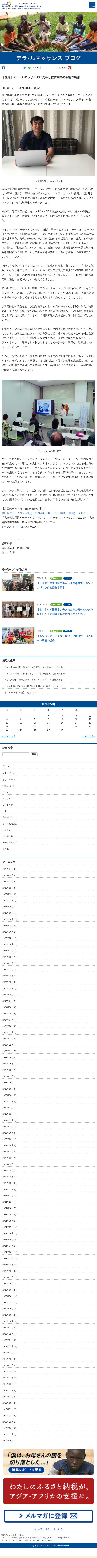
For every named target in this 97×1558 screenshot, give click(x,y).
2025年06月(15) (9, 932)
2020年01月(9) (9, 1340)
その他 (5, 849)
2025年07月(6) (9, 925)
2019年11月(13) (9, 1352)
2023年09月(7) (9, 1064)
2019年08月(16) (9, 1371)
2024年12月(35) (9, 969)
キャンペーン (8, 780)
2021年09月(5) (9, 1214)
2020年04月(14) (9, 1321)
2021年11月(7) (9, 1202)
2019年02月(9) (9, 1409)
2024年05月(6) (9, 1013)
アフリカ (6, 798)
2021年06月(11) (9, 1233)
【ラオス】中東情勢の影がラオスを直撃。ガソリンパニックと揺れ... (34, 667)
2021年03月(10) (9, 1252)
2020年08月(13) (9, 1296)
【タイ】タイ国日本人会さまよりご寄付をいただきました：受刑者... (34, 673)
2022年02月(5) (9, 1183)
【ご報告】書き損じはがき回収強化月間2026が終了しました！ (31, 686)
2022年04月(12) (9, 1170)
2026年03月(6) (9, 875)
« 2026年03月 (8, 736)
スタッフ (6, 830)
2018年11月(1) (9, 1422)
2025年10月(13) (9, 906)
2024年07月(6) (9, 1001)
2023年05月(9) (9, 1089)
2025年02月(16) (9, 957)
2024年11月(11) (9, 976)
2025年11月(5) (9, 900)
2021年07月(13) (9, 1227)
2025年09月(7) (9, 913)
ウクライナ (7, 805)
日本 (4, 811)
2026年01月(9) (9, 888)
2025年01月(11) (9, 963)
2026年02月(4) (9, 881)
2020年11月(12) (9, 1277)
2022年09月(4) (9, 1139)
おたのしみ (7, 836)
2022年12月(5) (9, 1120)
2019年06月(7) (9, 1384)
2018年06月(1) (9, 1440)
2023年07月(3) (9, 1076)
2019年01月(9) (9, 1415)
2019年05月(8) (9, 1390)
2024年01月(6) (9, 1038)
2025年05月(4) (9, 938)
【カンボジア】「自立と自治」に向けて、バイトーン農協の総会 (32, 680)
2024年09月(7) (9, 988)
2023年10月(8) (9, 1057)
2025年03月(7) (9, 950)
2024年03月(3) (9, 1026)
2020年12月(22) (9, 1271)
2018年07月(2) (9, 1434)
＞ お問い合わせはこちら (48, 1529)
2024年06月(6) (9, 1007)
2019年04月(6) (9, 1396)
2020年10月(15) (9, 1283)
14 (35, 723)
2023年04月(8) (9, 1095)
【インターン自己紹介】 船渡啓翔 (19, 692)
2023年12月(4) (9, 1045)
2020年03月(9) (9, 1327)
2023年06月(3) (9, 1082)
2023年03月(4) (9, 1101)
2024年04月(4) (9, 1020)
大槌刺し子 (7, 817)
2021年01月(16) (9, 1265)
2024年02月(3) (9, 1032)
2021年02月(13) (9, 1258)
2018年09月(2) (9, 1428)
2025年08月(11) (9, 919)
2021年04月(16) (9, 1246)
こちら (18, 526)
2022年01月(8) (9, 1189)
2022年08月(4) (9, 1145)
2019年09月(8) (9, 1365)
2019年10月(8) (9, 1359)
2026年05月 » (88, 736)
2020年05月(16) (9, 1315)
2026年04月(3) (9, 869)
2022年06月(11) (9, 1158)
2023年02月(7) (9, 1107)
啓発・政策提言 (9, 823)
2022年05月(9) (9, 1164)
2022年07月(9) (9, 1151)
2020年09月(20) (9, 1290)
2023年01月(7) (9, 1114)
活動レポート (8, 786)
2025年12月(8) (9, 894)
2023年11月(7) (9, 1051)
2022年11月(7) (9, 1126)
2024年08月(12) (9, 994)
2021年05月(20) (9, 1239)
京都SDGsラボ (9, 842)
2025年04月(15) (9, 944)
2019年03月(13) (9, 1403)
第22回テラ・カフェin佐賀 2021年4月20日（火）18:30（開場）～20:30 (43, 513)
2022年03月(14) (9, 1177)
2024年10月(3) (9, 982)
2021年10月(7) (9, 1208)
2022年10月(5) (9, 1133)
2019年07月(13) (9, 1378)
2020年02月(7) (9, 1334)
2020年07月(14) (9, 1302)
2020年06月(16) (9, 1308)
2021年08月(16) (9, 1221)
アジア (5, 792)
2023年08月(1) (9, 1070)
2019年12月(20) (9, 1346)
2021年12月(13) (9, 1195)
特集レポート (8, 773)
